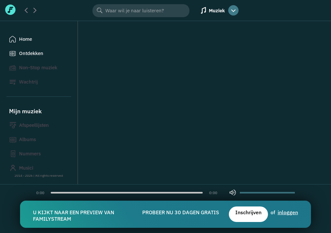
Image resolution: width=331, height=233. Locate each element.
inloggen (288, 212)
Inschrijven (248, 212)
